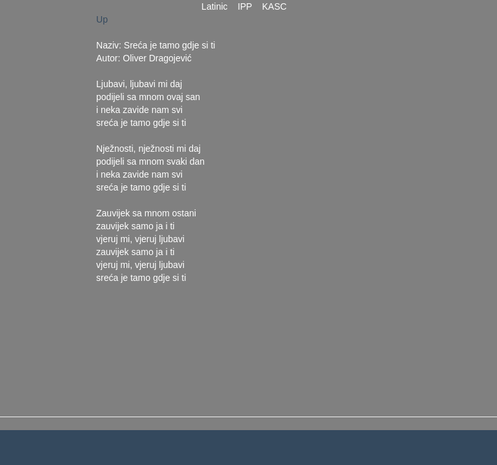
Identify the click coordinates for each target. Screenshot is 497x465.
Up (102, 19)
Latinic (214, 6)
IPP (244, 6)
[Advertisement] (330, 206)
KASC (274, 6)
